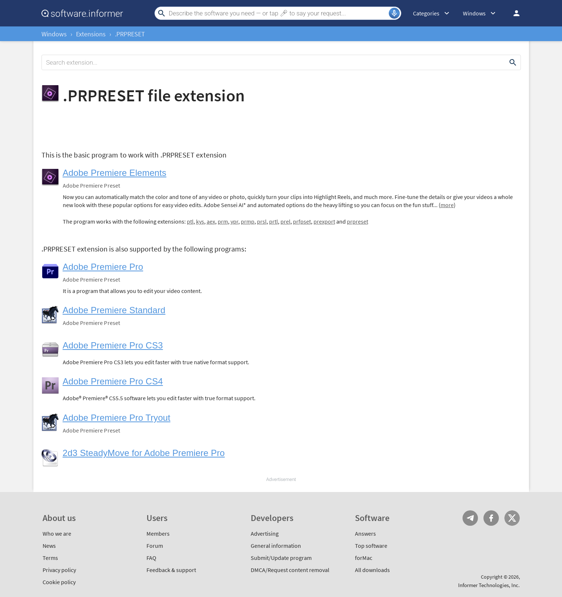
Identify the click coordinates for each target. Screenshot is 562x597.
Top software (371, 545)
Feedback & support (171, 570)
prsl (262, 221)
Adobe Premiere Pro (103, 267)
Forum (154, 545)
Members (158, 533)
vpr (234, 221)
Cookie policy (59, 582)
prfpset (302, 221)
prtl (273, 221)
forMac (363, 557)
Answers (365, 533)
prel (285, 221)
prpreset (357, 221)
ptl (190, 221)
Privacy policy (59, 570)
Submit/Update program (281, 557)
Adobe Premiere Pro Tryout (117, 418)
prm (223, 221)
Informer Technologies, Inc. (489, 585)
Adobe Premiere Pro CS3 (113, 345)
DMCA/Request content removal (290, 570)
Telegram (470, 518)
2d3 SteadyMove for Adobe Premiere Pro (144, 453)
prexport (324, 221)
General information (276, 545)
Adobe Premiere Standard (114, 310)
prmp (247, 221)
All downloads (372, 570)
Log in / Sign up (513, 13)
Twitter (512, 518)
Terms (50, 557)
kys (200, 221)
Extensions (91, 34)
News (49, 545)
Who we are (57, 533)
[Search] (278, 13)
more (447, 205)
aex (211, 221)
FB (491, 518)
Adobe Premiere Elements (115, 173)
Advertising (265, 533)
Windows (54, 34)
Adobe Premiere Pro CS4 (113, 381)
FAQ (151, 557)
